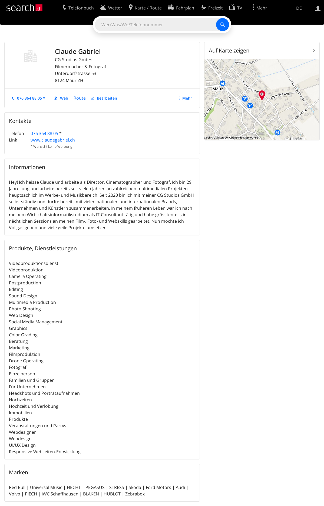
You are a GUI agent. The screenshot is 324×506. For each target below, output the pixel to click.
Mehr (187, 98)
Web (64, 98)
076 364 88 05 (44, 133)
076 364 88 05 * (31, 98)
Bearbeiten (107, 98)
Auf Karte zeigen (229, 50)
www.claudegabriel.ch (53, 140)
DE (299, 8)
